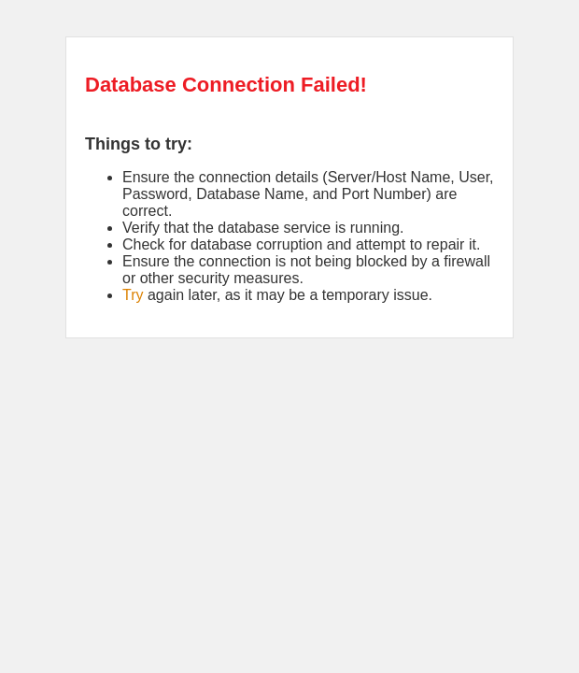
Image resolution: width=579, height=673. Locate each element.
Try (133, 295)
